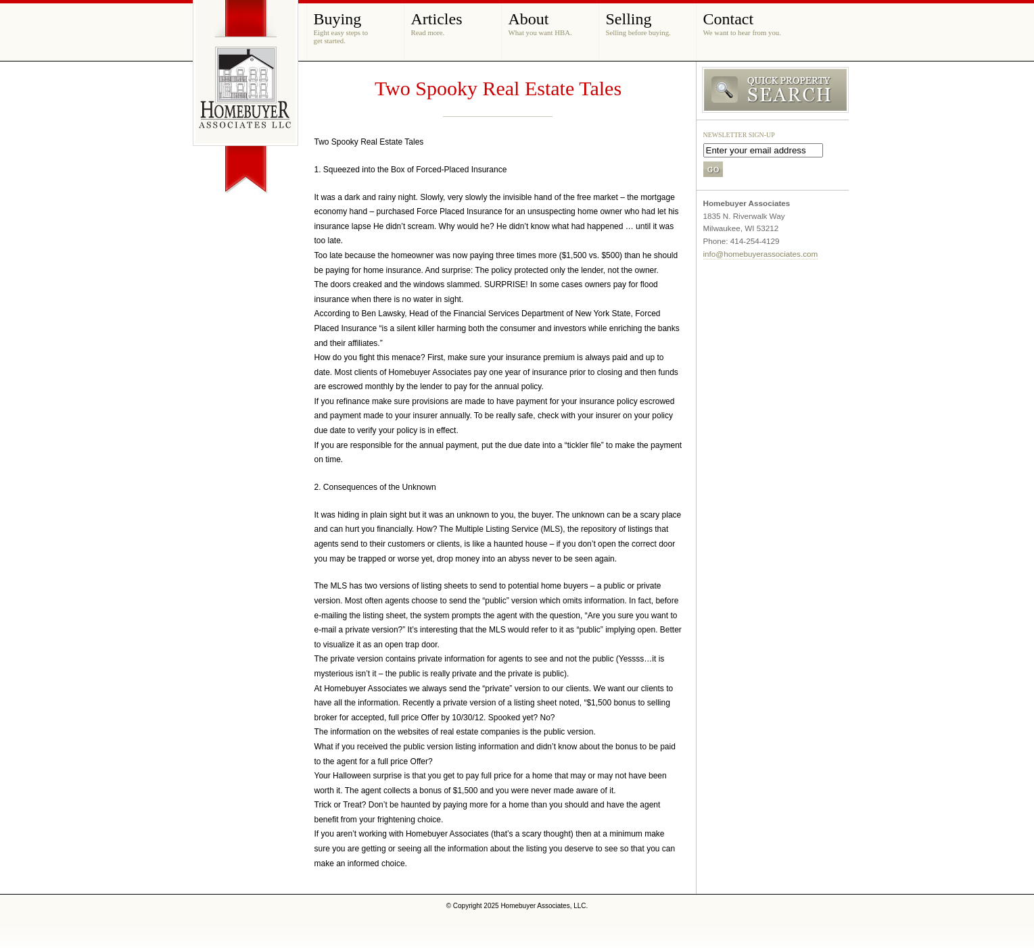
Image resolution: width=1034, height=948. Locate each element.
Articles (437, 23)
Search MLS (773, 90)
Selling (638, 23)
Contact (742, 23)
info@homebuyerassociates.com (760, 253)
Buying (341, 27)
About (540, 23)
